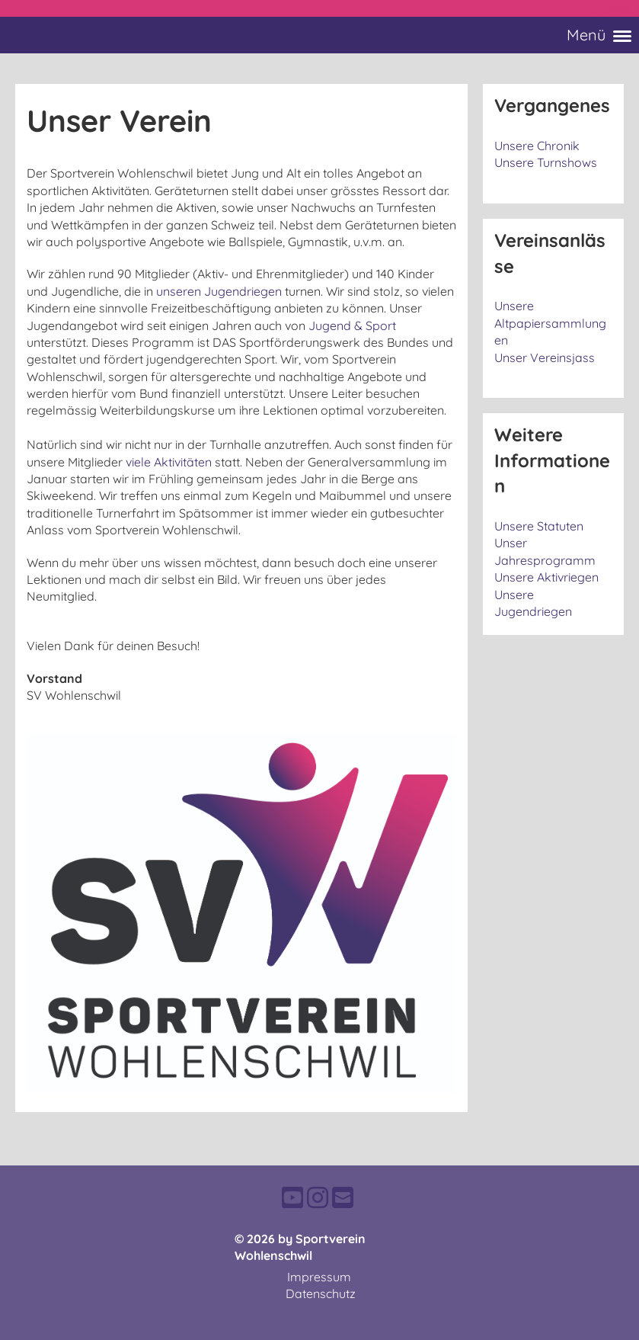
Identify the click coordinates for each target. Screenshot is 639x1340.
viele (140, 462)
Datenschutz (321, 1293)
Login (606, 8)
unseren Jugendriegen (219, 291)
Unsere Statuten (538, 526)
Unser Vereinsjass (544, 357)
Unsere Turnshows (545, 162)
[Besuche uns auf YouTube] (292, 1197)
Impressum (319, 1276)
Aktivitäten (183, 462)
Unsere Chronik (537, 145)
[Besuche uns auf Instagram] (317, 1197)
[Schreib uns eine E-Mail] (342, 1197)
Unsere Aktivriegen (546, 577)
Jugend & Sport (352, 325)
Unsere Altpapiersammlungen (550, 323)
